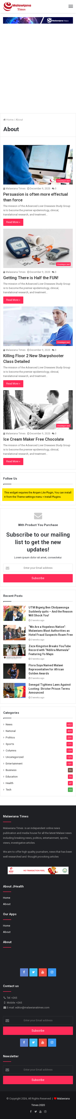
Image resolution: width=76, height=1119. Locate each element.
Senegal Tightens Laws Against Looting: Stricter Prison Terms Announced (50, 688)
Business (11, 770)
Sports (10, 744)
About (7, 904)
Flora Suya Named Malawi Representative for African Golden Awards (46, 669)
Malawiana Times (14, 188)
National (11, 730)
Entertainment (14, 763)
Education (12, 776)
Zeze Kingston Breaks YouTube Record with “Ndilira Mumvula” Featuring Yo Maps (50, 650)
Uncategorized (15, 757)
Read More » (13, 222)
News (9, 724)
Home (8, 119)
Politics (10, 737)
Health (9, 783)
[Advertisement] (38, 72)
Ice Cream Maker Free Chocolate (33, 439)
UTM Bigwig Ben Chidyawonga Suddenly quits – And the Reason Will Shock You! (51, 611)
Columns (11, 750)
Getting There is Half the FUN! (30, 277)
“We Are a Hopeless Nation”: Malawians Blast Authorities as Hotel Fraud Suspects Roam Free (51, 630)
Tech (8, 789)
